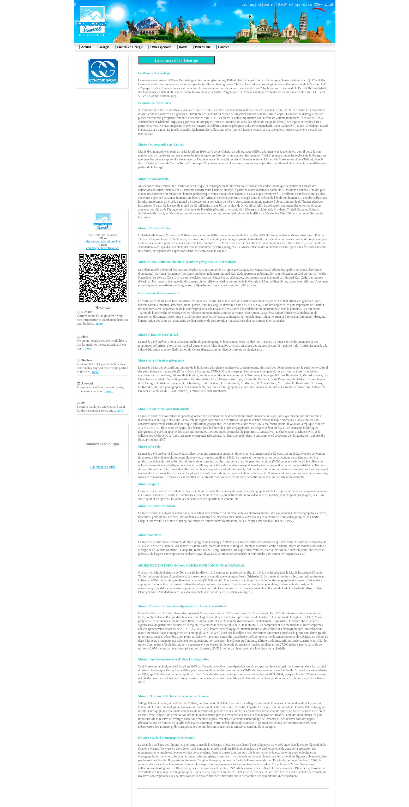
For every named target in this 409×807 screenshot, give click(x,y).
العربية (328, 5)
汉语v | (319, 5)
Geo (244, 5)
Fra (273, 5)
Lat (310, 5)
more (99, 324)
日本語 (282, 5)
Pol (291, 5)
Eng (251, 5)
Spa (297, 5)
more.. (109, 391)
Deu (266, 5)
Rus (258, 5)
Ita (304, 5)
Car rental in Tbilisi (102, 467)
